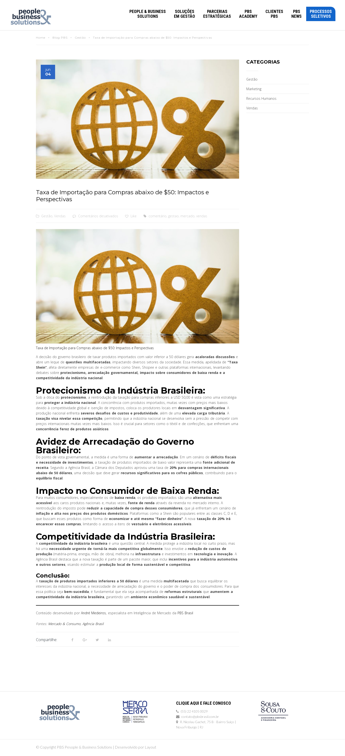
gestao (173, 216)
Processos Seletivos (321, 14)
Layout (150, 747)
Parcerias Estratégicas (217, 14)
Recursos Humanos (261, 98)
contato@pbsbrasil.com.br (200, 717)
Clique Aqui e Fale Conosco (203, 703)
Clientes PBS (274, 14)
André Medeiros (93, 613)
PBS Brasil (185, 613)
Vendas (60, 216)
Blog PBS (60, 37)
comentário (158, 216)
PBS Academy (248, 14)
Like (131, 216)
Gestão (80, 37)
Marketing (253, 89)
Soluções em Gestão (184, 14)
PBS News (296, 14)
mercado (187, 216)
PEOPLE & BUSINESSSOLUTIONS (147, 14)
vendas (201, 216)
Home (40, 37)
